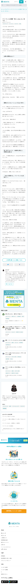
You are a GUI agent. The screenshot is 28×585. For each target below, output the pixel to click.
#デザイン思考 (14, 356)
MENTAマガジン (4, 574)
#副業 (13, 342)
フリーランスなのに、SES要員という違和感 (11, 423)
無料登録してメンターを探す (14, 511)
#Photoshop (19, 356)
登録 (21, 1)
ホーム (2, 9)
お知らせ (3, 544)
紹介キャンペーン (5, 542)
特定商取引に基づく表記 (6, 558)
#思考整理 (21, 342)
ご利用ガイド (4, 537)
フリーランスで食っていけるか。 (9, 416)
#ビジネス (16, 342)
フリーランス (11, 23)
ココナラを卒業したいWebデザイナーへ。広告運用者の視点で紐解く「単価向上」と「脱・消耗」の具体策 (15, 328)
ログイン (16, 1)
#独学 (23, 316)
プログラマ (16, 23)
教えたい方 (3, 533)
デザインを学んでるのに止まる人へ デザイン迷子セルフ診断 (15, 353)
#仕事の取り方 (8, 344)
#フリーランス (8, 316)
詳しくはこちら (9, 284)
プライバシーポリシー (6, 560)
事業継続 (4, 408)
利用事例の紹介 (4, 540)
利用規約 (3, 556)
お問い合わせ (4, 549)
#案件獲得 (19, 316)
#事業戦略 (7, 318)
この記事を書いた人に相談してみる (14, 260)
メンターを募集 (4, 569)
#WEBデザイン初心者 (15, 373)
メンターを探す (4, 567)
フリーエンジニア (15, 406)
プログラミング (8, 9)
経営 (10, 406)
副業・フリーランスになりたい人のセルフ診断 (15, 340)
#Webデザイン (14, 316)
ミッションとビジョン (6, 547)
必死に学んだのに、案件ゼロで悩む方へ (13, 314)
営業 (20, 23)
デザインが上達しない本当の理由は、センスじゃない (15, 368)
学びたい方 (3, 535)
